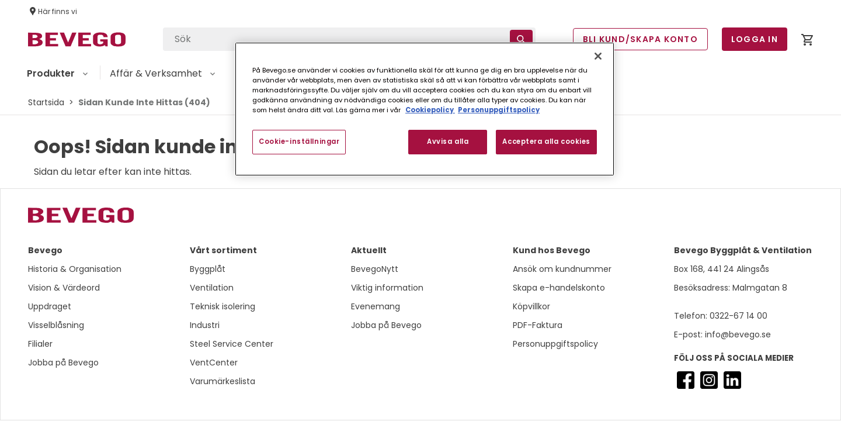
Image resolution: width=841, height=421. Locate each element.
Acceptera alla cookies (546, 141)
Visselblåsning (56, 325)
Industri (205, 325)
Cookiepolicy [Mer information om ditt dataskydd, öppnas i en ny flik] (430, 110)
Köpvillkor (531, 306)
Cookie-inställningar (299, 141)
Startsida (46, 102)
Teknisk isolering (222, 306)
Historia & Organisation (74, 269)
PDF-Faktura (537, 325)
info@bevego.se (737, 334)
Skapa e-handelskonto (559, 288)
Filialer (40, 344)
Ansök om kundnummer (562, 269)
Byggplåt (207, 269)
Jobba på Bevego (63, 362)
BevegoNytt (374, 269)
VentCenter (214, 362)
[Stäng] (598, 56)
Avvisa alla (447, 141)
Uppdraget (49, 306)
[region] (424, 109)
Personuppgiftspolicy (555, 344)
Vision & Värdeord (64, 288)
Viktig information (387, 288)
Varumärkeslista (222, 381)
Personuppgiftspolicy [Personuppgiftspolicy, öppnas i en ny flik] (499, 110)
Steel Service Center (231, 344)
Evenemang (375, 306)
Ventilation (212, 288)
